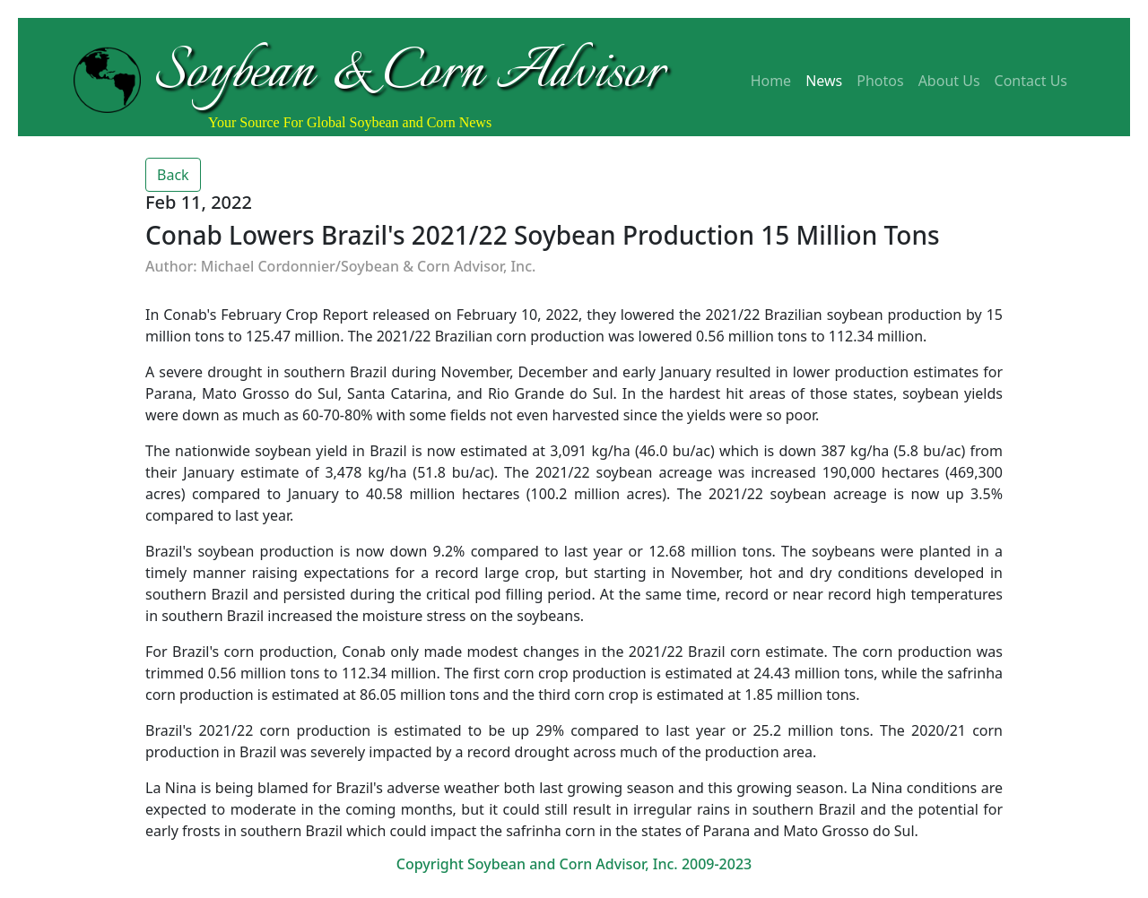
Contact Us (1031, 81)
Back (173, 175)
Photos (880, 81)
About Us (949, 81)
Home (771, 81)
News (823, 81)
